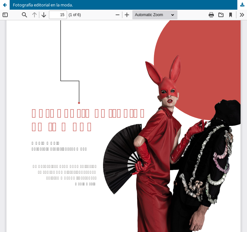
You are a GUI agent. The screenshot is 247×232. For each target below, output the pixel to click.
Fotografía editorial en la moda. (43, 5)
